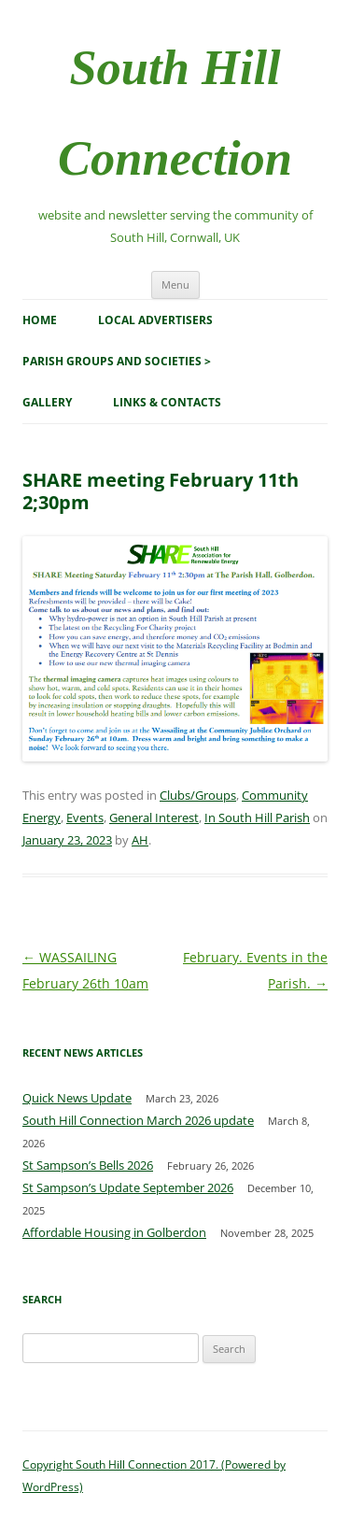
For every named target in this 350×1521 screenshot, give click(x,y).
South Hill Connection (175, 112)
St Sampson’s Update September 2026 (127, 1187)
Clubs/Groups (198, 795)
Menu (175, 284)
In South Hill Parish (257, 817)
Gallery (47, 402)
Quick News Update (77, 1097)
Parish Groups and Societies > (116, 361)
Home (39, 320)
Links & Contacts (167, 402)
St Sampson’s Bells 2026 (87, 1165)
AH (140, 840)
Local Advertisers (155, 320)
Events (85, 817)
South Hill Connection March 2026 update (138, 1120)
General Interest (154, 817)
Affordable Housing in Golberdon (114, 1232)
